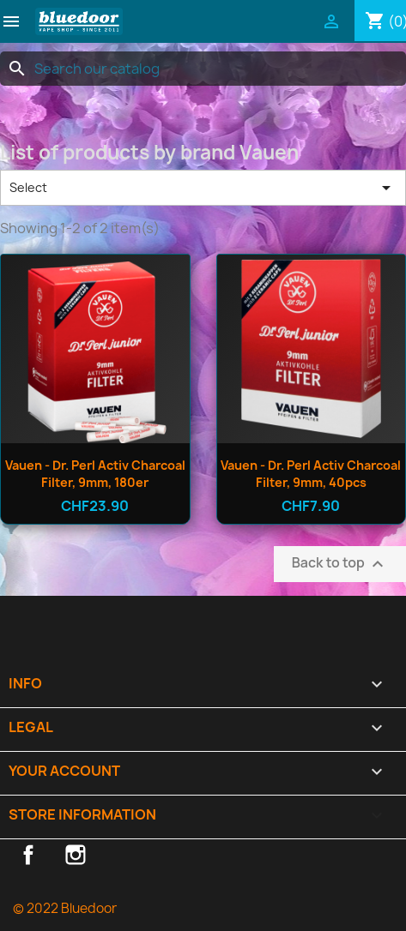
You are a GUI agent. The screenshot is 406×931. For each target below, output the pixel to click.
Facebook (28, 854)
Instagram (75, 854)
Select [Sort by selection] (203, 187)
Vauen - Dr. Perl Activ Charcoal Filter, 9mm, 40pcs (311, 473)
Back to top (340, 563)
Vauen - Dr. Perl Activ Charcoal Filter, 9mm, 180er (95, 473)
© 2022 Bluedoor (65, 908)
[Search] (203, 68)
